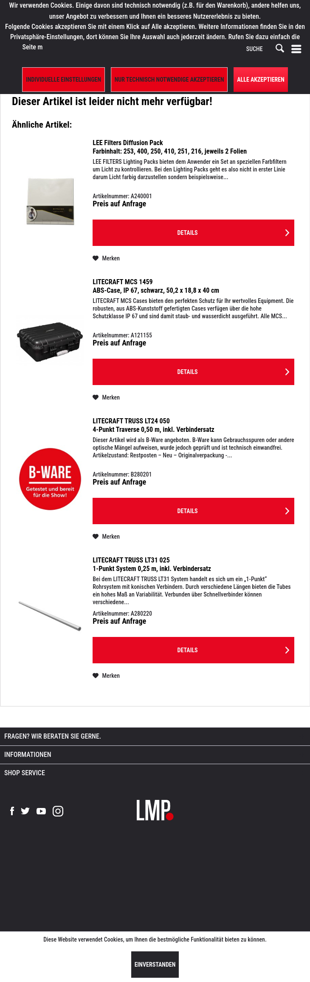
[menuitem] (298, 49)
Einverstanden (155, 964)
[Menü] (298, 49)
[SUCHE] (264, 49)
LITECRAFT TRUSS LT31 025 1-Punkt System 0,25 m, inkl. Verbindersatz (152, 564)
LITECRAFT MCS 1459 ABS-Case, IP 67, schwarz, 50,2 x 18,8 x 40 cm (156, 286)
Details (233, 231)
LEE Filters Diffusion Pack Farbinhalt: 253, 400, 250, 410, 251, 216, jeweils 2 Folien (170, 147)
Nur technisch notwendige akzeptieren (169, 79)
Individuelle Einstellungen (63, 79)
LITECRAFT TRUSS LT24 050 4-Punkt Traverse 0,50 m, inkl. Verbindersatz (153, 425)
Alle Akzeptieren (261, 79)
